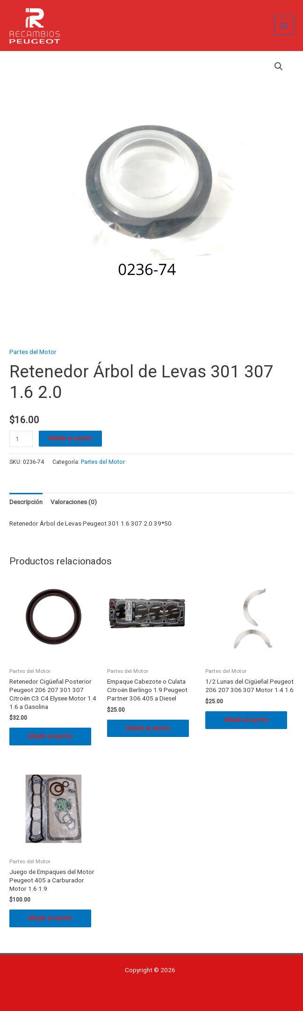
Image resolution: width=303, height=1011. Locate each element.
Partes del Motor (33, 351)
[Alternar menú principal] (284, 25)
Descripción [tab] (26, 502)
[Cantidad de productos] (21, 439)
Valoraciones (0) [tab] (73, 502)
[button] (278, 66)
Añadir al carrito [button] (50, 736)
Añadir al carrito (70, 438)
